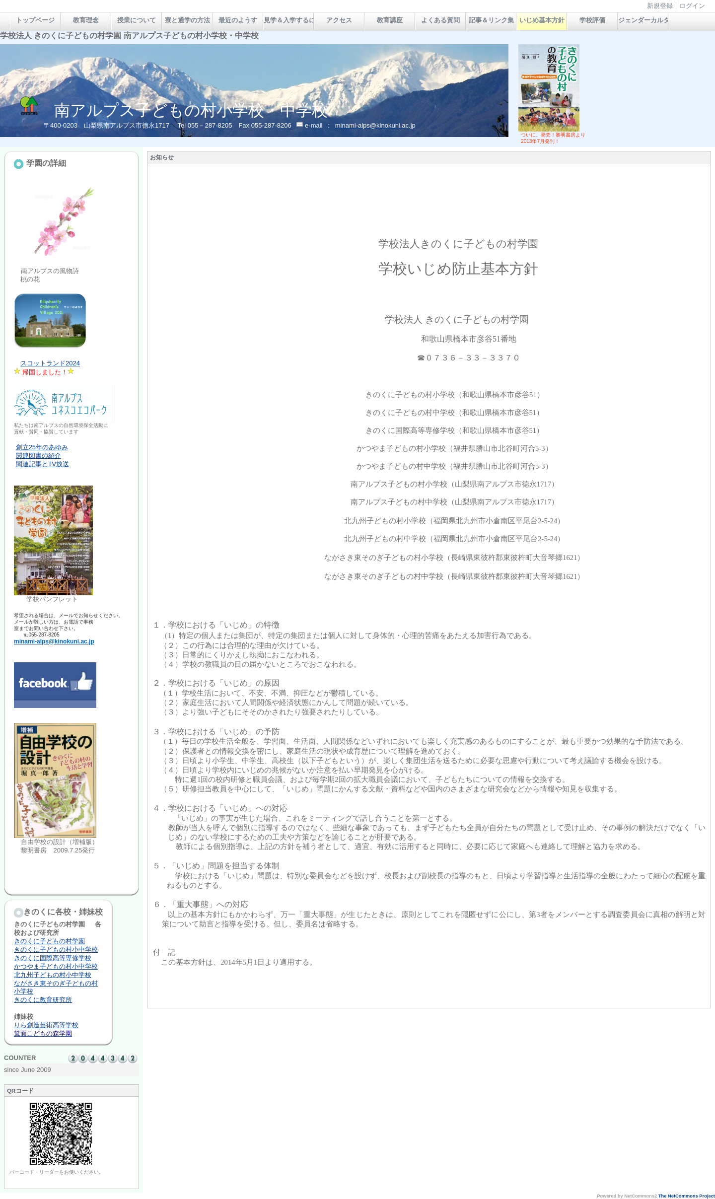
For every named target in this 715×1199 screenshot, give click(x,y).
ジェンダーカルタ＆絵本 (643, 20)
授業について (136, 20)
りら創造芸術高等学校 (46, 1025)
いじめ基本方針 (542, 20)
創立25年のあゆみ (42, 447)
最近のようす (237, 20)
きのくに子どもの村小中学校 (56, 949)
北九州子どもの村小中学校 (52, 975)
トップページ (35, 20)
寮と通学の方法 (187, 20)
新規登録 (660, 5)
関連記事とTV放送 (43, 464)
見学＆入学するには (289, 20)
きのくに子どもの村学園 (49, 941)
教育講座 (390, 20)
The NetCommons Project (686, 1196)
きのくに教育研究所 (43, 999)
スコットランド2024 (50, 363)
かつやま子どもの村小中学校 (56, 966)
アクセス (339, 20)
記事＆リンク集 (491, 20)
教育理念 (86, 20)
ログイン (692, 5)
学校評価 (592, 20)
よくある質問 (440, 20)
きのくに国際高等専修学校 (52, 958)
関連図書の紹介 (38, 455)
